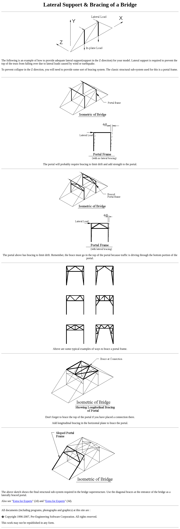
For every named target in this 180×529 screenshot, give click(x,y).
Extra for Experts (22, 501)
